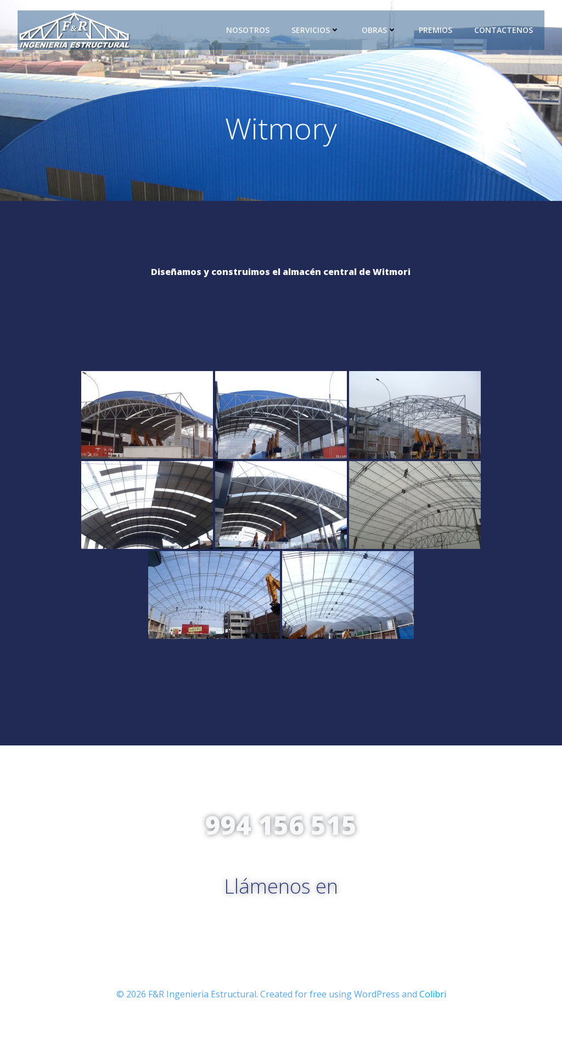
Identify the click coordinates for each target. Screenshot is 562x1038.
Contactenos (504, 30)
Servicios (316, 30)
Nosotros (248, 30)
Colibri (432, 1006)
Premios (436, 30)
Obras (379, 30)
